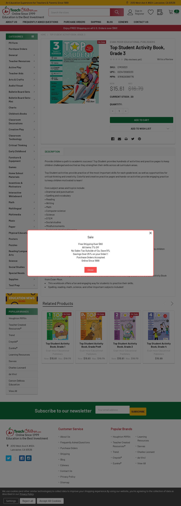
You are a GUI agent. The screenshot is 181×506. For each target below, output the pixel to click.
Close (91, 269)
